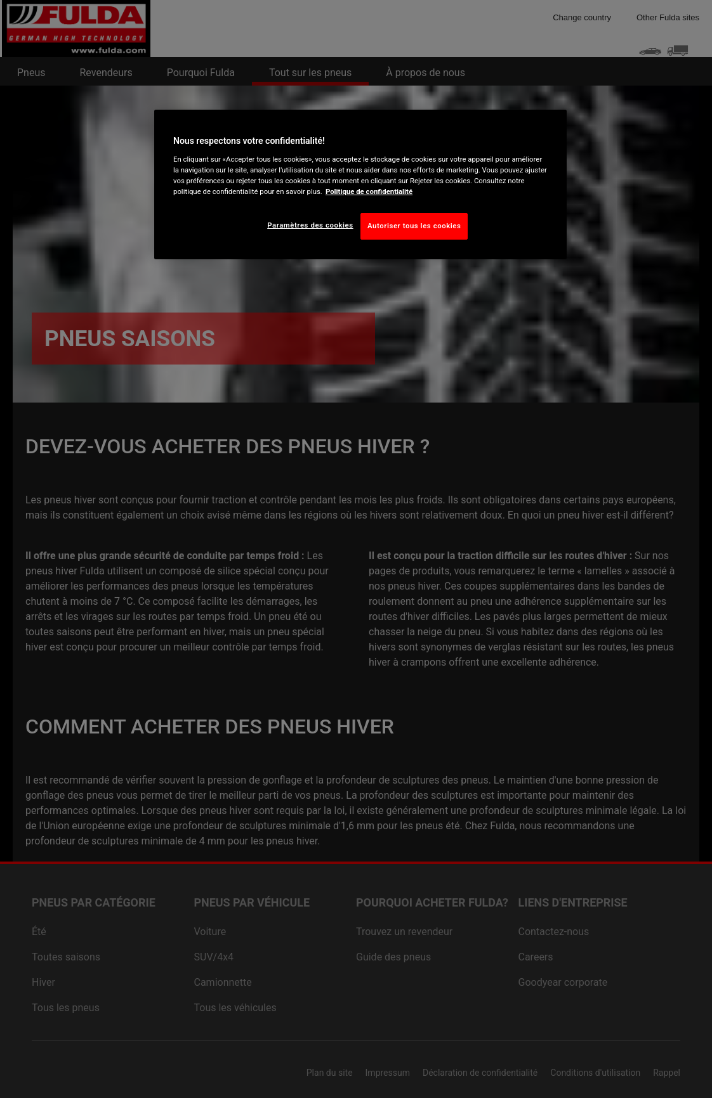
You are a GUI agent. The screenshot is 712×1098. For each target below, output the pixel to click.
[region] (360, 184)
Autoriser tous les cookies (414, 225)
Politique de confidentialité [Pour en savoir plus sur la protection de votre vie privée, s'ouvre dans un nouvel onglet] (369, 191)
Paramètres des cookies (310, 225)
